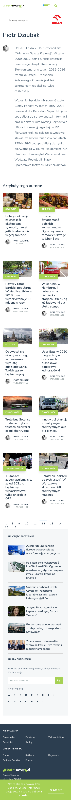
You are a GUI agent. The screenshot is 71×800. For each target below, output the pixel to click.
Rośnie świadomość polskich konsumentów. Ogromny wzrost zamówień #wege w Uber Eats (54, 227)
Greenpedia (8, 737)
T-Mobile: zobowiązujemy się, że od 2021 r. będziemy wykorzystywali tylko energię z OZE (18, 487)
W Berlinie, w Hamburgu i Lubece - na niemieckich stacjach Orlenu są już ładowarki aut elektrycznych (54, 295)
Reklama (29, 755)
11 (35, 524)
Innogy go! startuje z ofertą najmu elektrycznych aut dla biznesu (54, 425)
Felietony (30, 737)
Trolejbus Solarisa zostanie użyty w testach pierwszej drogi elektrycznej (17, 425)
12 (43, 524)
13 (51, 524)
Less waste (48, 344)
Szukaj (28, 742)
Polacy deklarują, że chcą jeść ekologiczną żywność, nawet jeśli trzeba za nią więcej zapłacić (17, 225)
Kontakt (29, 760)
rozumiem (56, 790)
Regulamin (53, 755)
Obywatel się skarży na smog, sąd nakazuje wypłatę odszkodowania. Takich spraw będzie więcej (16, 363)
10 (26, 524)
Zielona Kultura (56, 737)
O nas (6, 755)
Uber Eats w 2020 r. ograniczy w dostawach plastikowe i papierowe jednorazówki (54, 361)
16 (14, 527)
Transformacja (14, 468)
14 (60, 524)
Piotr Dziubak (21, 240)
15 (6, 527)
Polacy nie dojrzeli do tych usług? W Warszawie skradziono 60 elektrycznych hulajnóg (54, 485)
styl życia (10, 209)
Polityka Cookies (11, 760)
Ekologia (10, 344)
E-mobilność (49, 276)
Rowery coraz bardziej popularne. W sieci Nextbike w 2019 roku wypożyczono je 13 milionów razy (18, 293)
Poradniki (7, 742)
